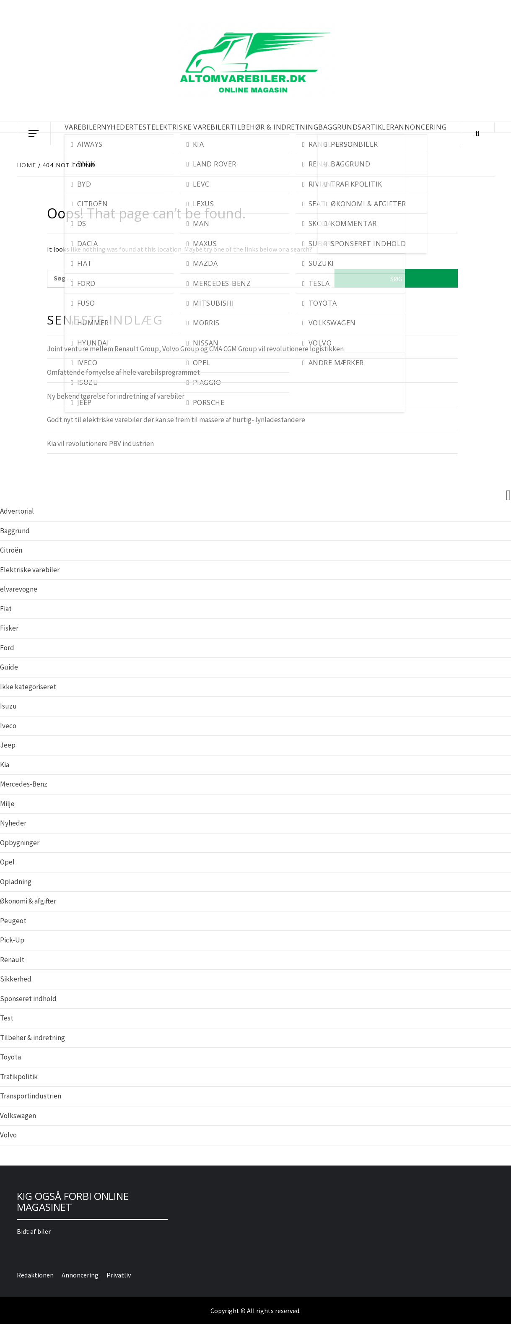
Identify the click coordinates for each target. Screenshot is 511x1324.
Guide (9, 667)
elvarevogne (18, 589)
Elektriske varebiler (30, 569)
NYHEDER (117, 127)
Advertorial (17, 511)
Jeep (8, 745)
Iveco (8, 725)
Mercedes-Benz (23, 784)
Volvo (8, 1135)
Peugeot (13, 920)
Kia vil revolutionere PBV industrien (100, 443)
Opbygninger (19, 842)
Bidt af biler (34, 1231)
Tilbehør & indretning (32, 1037)
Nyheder (13, 823)
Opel (7, 862)
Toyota (10, 1057)
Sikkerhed (15, 979)
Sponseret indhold (28, 998)
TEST (142, 127)
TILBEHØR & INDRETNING (274, 127)
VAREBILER (83, 127)
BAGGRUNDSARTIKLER (356, 127)
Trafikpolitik (19, 1076)
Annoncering (420, 127)
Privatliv (118, 1275)
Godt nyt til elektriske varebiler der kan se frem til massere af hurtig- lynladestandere (176, 419)
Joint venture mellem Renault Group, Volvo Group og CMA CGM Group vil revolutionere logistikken (195, 348)
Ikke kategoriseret (28, 686)
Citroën (11, 550)
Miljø (7, 803)
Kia (4, 764)
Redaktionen (35, 1275)
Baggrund (15, 530)
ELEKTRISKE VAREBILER (190, 127)
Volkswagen (18, 1115)
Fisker (9, 628)
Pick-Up (12, 940)
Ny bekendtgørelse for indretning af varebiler (115, 396)
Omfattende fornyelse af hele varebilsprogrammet (123, 372)
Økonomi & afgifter (28, 901)
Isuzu (8, 706)
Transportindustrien (30, 1096)
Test (6, 1018)
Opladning (15, 881)
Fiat (6, 608)
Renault (12, 959)
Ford (7, 647)
